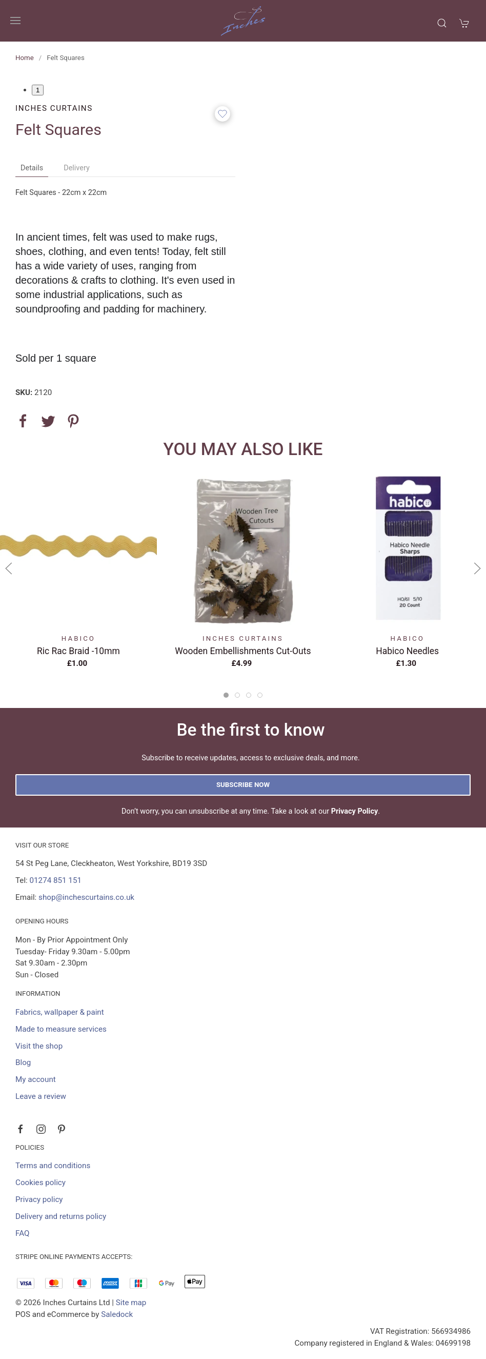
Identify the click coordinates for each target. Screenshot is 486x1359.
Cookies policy (40, 1182)
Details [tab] (32, 168)
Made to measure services (61, 1029)
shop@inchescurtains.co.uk (86, 897)
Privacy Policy (354, 811)
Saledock (117, 1314)
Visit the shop (39, 1046)
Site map (131, 1302)
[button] (15, 20)
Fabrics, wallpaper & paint (59, 1012)
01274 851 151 (56, 880)
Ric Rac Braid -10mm (78, 650)
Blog (23, 1062)
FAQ (22, 1233)
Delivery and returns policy (60, 1216)
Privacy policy (39, 1199)
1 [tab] (37, 90)
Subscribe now (243, 785)
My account (35, 1079)
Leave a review (40, 1096)
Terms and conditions (52, 1165)
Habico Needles (407, 650)
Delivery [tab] (77, 168)
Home (24, 58)
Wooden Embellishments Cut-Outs (243, 650)
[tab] (226, 695)
